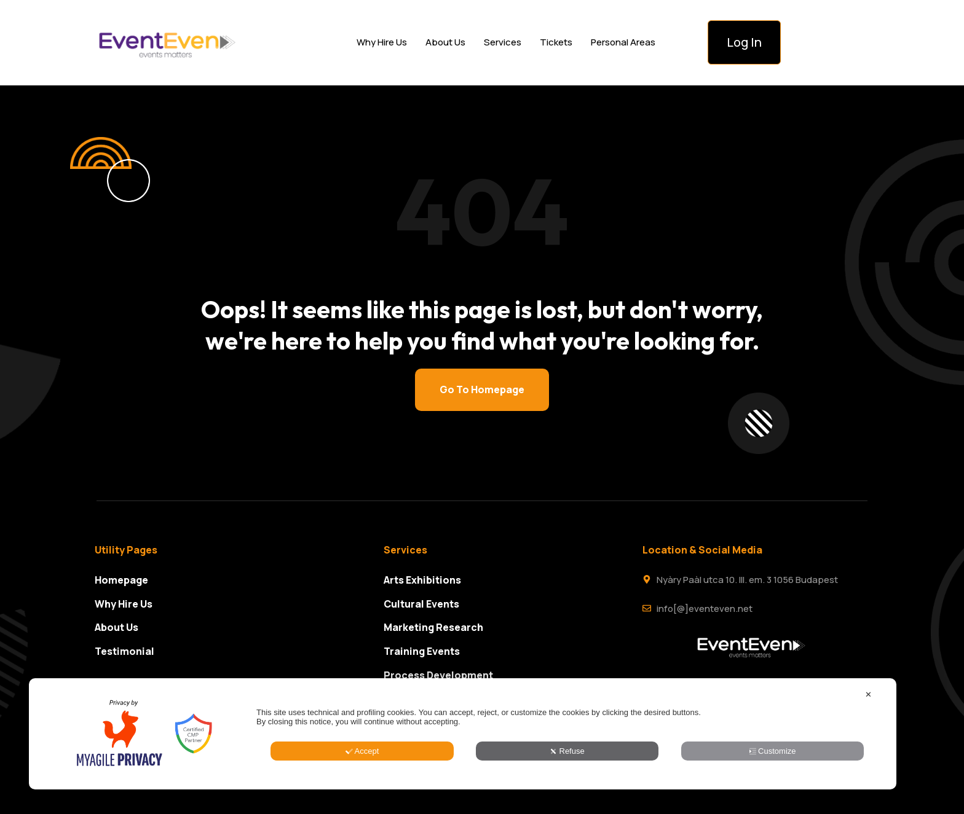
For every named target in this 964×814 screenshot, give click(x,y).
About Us (445, 42)
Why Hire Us (382, 42)
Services (502, 42)
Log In (744, 42)
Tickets (556, 42)
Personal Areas (623, 42)
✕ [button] (868, 751)
